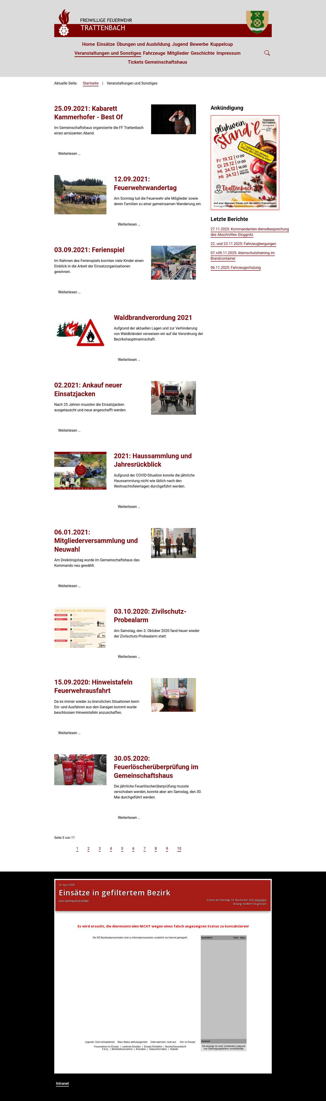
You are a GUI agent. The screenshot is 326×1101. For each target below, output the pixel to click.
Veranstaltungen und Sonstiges (107, 53)
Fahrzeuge (154, 53)
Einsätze (106, 44)
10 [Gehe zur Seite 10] (179, 848)
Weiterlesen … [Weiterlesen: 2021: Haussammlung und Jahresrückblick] (129, 506)
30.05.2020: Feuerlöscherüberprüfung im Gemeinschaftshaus (156, 767)
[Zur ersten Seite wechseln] (58, 849)
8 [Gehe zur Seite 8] (156, 848)
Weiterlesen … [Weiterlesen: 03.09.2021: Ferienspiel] (69, 292)
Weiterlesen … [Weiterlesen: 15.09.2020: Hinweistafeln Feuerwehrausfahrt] (69, 733)
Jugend (180, 44)
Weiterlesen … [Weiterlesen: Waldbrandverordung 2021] (129, 359)
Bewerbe (199, 44)
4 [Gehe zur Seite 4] (111, 848)
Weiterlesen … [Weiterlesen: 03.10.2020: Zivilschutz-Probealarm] (129, 656)
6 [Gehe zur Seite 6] (133, 848)
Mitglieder (178, 53)
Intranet (62, 1083)
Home (88, 44)
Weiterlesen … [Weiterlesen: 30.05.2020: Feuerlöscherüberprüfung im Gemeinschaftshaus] (129, 817)
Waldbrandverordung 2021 (153, 318)
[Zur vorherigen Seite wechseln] (67, 849)
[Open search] (267, 53)
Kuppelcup (221, 44)
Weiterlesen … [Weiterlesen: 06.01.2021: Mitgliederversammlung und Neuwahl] (69, 586)
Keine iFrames (163, 976)
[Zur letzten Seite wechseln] (199, 849)
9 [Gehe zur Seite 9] (167, 848)
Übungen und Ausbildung (143, 44)
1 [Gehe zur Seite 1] (77, 848)
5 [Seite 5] (122, 848)
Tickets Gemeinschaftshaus (157, 62)
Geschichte (203, 53)
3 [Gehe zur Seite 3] (100, 848)
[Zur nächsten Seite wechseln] (190, 849)
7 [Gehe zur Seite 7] (145, 848)
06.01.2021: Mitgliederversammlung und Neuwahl (96, 540)
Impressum (229, 53)
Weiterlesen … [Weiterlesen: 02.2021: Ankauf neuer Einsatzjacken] (69, 430)
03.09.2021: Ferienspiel (89, 250)
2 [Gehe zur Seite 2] (88, 848)
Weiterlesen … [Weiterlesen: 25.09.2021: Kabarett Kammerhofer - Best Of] (69, 153)
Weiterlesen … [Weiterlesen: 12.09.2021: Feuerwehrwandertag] (129, 224)
